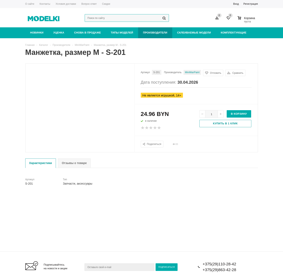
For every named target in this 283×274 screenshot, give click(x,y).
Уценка (58, 32)
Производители (155, 32)
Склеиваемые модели (194, 32)
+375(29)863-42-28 (219, 270)
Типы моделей (122, 32)
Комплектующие (233, 32)
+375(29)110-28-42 (219, 264)
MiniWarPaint (192, 72)
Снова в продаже (87, 32)
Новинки (37, 32)
